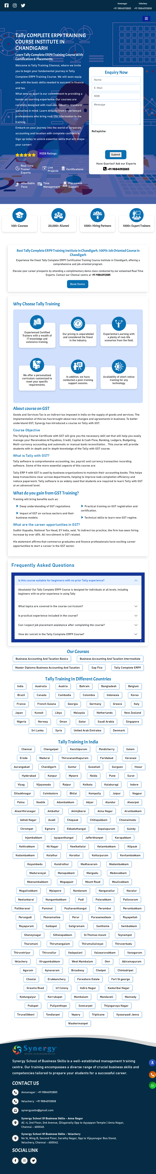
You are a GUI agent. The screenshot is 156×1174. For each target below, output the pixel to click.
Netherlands (105, 712)
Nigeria (21, 721)
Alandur (110, 802)
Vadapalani (75, 952)
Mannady (130, 996)
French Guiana (46, 704)
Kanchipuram (78, 749)
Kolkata (88, 784)
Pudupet (33, 1005)
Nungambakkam (56, 899)
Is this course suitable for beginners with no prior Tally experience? (61, 580)
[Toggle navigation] (146, 18)
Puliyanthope (58, 1005)
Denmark (119, 730)
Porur (75, 917)
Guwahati (94, 767)
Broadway (77, 970)
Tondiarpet (53, 1014)
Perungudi (25, 917)
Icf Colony (62, 988)
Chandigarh (48, 767)
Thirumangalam (60, 943)
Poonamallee (51, 917)
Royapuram (26, 926)
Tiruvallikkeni (25, 1014)
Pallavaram (130, 899)
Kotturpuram (100, 855)
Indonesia (113, 695)
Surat (130, 775)
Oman (63, 721)
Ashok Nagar (28, 820)
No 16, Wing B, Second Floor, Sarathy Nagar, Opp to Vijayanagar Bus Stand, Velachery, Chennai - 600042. (68, 1138)
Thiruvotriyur (22, 952)
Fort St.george (120, 979)
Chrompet (26, 828)
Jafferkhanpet (94, 837)
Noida (93, 775)
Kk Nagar (52, 846)
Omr (107, 961)
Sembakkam (129, 926)
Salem (130, 749)
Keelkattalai (78, 846)
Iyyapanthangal (64, 837)
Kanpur (52, 775)
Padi (81, 899)
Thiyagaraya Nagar (116, 1005)
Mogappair (67, 882)
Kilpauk (132, 846)
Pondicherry (107, 749)
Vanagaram (134, 952)
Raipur (67, 784)
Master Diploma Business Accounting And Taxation (47, 667)
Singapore (132, 721)
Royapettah (130, 917)
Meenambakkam (37, 882)
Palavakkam (103, 899)
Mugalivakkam (28, 890)
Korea (135, 695)
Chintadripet (125, 970)
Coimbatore (50, 793)
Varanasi (130, 758)
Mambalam (81, 996)
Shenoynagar (32, 935)
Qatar (82, 721)
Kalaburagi (111, 784)
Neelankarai (26, 899)
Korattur (74, 855)
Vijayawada (43, 784)
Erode (24, 758)
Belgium (133, 686)
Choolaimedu (127, 820)
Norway (43, 721)
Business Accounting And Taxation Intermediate (110, 658)
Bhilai (73, 793)
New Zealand (132, 712)
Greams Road (35, 988)
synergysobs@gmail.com (37, 1110)
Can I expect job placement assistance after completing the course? (61, 625)
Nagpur (137, 793)
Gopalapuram (106, 828)
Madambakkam (119, 864)
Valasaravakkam (105, 952)
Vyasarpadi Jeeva (127, 1014)
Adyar (90, 802)
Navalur (132, 890)
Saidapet (51, 926)
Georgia (73, 704)
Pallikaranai (22, 908)
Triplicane (98, 1014)
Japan (19, 712)
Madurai (44, 758)
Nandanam (80, 890)
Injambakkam (33, 837)
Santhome (102, 926)
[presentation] (119, 140)
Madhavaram (89, 864)
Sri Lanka (37, 730)
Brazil (21, 695)
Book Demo (77, 284)
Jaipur (117, 793)
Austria (63, 686)
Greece (117, 704)
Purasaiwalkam (101, 917)
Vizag (21, 784)
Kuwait (39, 712)
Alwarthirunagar (25, 811)
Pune (112, 775)
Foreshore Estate (88, 979)
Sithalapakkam (62, 935)
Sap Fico (96, 667)
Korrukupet (55, 996)
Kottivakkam (27, 846)
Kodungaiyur (28, 996)
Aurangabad (22, 767)
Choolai (31, 979)
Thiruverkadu (123, 943)
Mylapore (55, 890)
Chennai (26, 749)
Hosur (138, 767)
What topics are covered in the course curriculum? (50, 606)
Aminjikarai (78, 811)
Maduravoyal (37, 873)
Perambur (104, 908)
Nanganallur (107, 890)
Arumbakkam (133, 811)
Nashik (40, 802)
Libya (58, 712)
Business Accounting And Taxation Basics (42, 658)
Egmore (50, 828)
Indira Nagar (88, 988)
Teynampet (125, 935)
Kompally (95, 793)
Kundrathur (61, 864)
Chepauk (72, 820)
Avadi (51, 820)
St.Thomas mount (95, 935)
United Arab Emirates (87, 730)
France (21, 704)
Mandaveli (106, 996)
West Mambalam (82, 961)
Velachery (21, 961)
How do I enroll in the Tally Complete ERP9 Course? (51, 634)
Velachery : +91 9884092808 (38, 1101)
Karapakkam (123, 837)
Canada (41, 695)
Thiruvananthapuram (75, 758)
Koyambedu (35, 864)
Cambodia (64, 695)
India (20, 686)
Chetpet (101, 970)
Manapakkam (66, 873)
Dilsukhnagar (22, 793)
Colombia (89, 695)
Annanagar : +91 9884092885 (39, 1092)
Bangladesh (108, 686)
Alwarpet (133, 802)
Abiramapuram (131, 961)
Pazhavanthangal (75, 908)
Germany (95, 704)
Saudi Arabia (106, 721)
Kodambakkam (25, 855)
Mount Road (92, 882)
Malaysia (79, 712)
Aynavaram (52, 970)
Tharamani (31, 943)
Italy (136, 704)
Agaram (28, 970)
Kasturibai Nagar (119, 988)
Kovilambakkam (130, 855)
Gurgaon (117, 767)
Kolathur (52, 855)
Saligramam (77, 926)
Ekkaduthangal (76, 828)
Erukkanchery (57, 979)
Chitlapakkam (98, 820)
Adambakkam (65, 802)
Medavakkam (118, 873)
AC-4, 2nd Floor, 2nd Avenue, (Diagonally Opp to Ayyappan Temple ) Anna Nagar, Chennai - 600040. (72, 1122)
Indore (134, 784)
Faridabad (106, 758)
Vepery (75, 1014)
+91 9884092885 (122, 8)
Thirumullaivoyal (92, 943)
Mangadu (92, 873)
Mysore (73, 775)
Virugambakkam (49, 961)
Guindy (131, 828)
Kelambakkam (106, 846)
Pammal (47, 908)
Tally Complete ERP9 (127, 667)
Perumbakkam (132, 908)
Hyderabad (29, 775)
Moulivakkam (120, 882)
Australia (41, 686)
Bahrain (84, 686)
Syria (58, 730)
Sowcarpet (85, 1005)
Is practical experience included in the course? (48, 615)
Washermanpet (78, 1023)
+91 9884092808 (143, 8)
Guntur (72, 767)
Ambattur (54, 811)
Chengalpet (51, 749)
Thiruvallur (49, 952)
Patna (21, 802)
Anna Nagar (105, 811)
